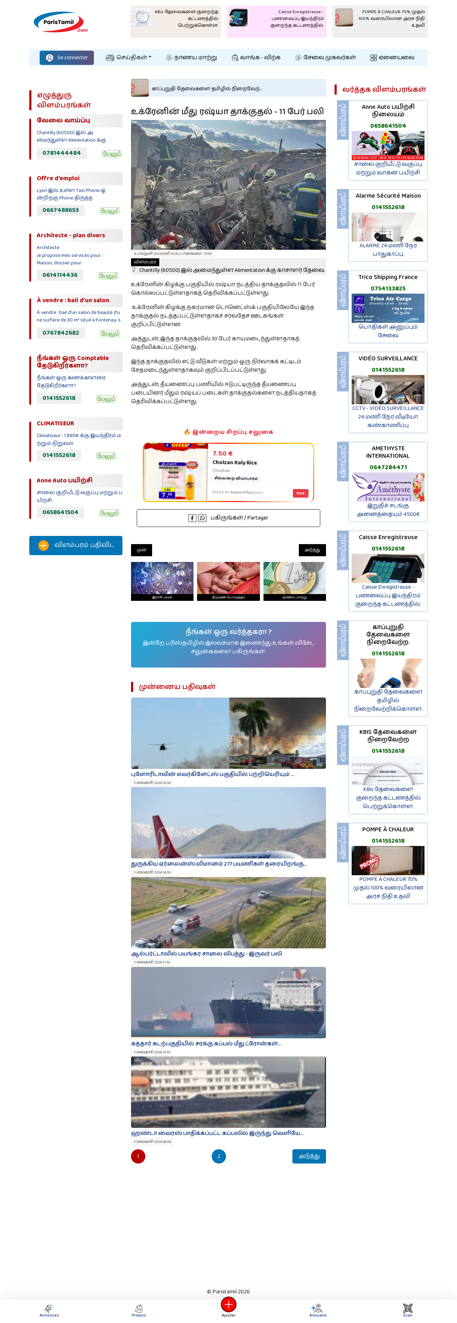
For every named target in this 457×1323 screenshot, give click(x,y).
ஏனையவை (393, 57)
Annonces (49, 1311)
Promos (139, 1311)
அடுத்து (312, 550)
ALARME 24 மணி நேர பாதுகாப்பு (388, 250)
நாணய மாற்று (191, 57)
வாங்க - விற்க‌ (256, 57)
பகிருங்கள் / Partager (228, 517)
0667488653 (60, 210)
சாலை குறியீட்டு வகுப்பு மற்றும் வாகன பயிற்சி (388, 168)
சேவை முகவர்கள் (325, 57)
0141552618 (58, 398)
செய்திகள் (126, 57)
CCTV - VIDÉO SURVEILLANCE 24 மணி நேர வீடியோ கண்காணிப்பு (388, 417)
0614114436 (59, 275)
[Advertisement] (75, 679)
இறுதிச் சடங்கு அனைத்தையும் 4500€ (388, 510)
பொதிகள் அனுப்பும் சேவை (388, 331)
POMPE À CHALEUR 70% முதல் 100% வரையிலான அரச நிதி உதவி (388, 888)
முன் (141, 550)
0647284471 (388, 467)
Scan (407, 1311)
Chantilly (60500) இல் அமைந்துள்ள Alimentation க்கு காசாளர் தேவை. (228, 266)
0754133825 (388, 289)
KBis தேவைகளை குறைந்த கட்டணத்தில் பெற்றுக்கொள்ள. (388, 798)
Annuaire (317, 1311)
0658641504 (60, 512)
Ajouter (228, 1311)
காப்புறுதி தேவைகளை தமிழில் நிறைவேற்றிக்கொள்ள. (388, 701)
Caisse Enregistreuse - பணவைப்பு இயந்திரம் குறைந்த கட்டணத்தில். (388, 596)
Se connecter (66, 57)
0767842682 (60, 333)
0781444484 (61, 153)
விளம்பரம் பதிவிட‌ (76, 545)
